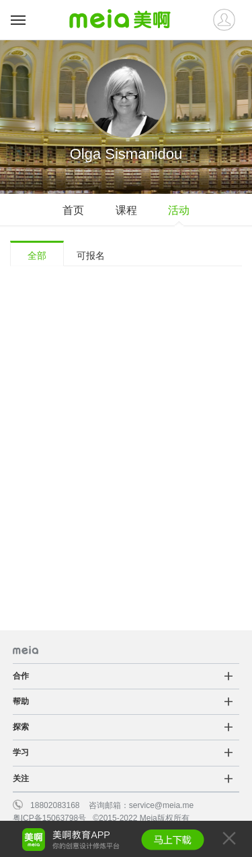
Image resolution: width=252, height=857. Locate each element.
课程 (126, 210)
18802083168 (54, 805)
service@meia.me (161, 805)
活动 (179, 210)
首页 (73, 210)
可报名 (91, 255)
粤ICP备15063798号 (49, 818)
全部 (37, 255)
